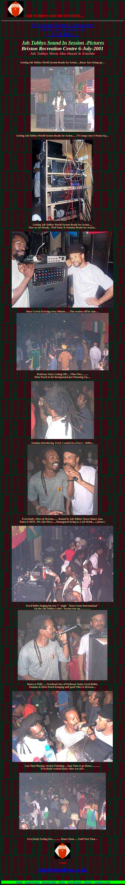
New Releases (74, 882)
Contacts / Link (102, 882)
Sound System (32, 882)
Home (19, 882)
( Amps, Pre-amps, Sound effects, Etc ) (62, 29)
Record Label (49, 882)
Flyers (62, 882)
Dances (88, 882)
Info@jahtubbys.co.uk (62, 869)
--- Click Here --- (62, 34)
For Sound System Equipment (62, 25)
